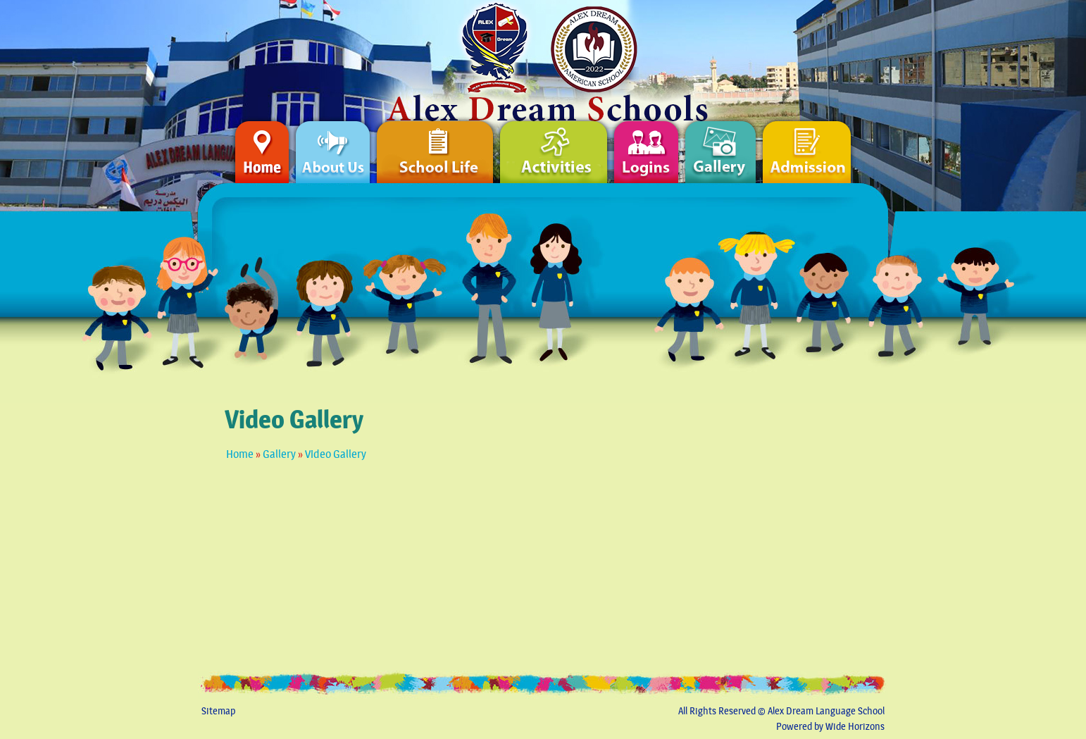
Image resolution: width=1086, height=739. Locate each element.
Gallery (279, 454)
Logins (646, 145)
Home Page (620, 53)
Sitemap (218, 711)
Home (240, 454)
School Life (435, 145)
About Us (332, 145)
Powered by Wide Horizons (830, 727)
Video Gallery (335, 454)
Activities (554, 145)
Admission (823, 145)
